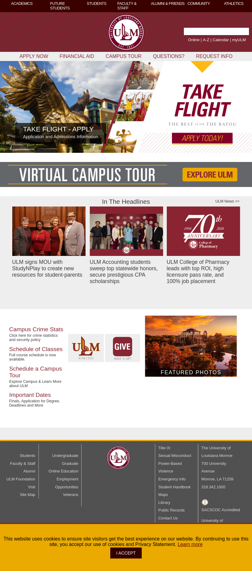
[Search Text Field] (200, 31)
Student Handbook (174, 487)
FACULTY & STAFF (127, 5)
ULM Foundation (20, 479)
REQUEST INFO (214, 56)
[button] (242, 31)
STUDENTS (96, 3)
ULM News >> (227, 201)
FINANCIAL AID (77, 56)
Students (27, 455)
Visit (31, 487)
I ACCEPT (126, 553)
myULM (231, 40)
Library (164, 502)
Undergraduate (65, 455)
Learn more (190, 544)
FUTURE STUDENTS (60, 5)
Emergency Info (172, 479)
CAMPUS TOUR (124, 56)
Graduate (70, 463)
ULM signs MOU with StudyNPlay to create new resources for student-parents (47, 268)
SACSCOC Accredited (220, 510)
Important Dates (30, 395)
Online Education (63, 471)
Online (186, 40)
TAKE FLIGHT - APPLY (58, 129)
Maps (163, 494)
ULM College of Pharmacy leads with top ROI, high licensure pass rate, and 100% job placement (198, 271)
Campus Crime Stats (36, 329)
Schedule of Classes (36, 349)
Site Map (27, 494)
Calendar (213, 40)
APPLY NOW (34, 56)
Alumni (29, 471)
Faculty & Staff (22, 463)
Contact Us (167, 518)
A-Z (198, 40)
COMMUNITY (199, 3)
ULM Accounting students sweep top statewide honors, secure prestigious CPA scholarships (124, 271)
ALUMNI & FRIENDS (167, 3)
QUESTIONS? (168, 56)
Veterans (71, 494)
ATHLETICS (233, 3)
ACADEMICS (21, 3)
